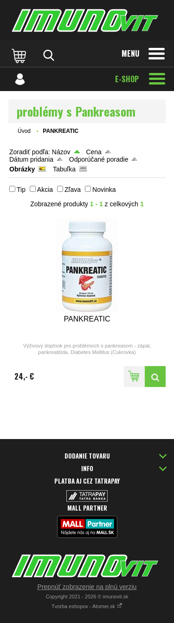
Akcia (45, 189)
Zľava (72, 189)
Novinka (104, 189)
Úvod (24, 131)
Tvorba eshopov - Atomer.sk (87, 606)
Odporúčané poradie (99, 159)
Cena (93, 152)
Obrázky (22, 169)
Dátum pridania (31, 159)
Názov (61, 152)
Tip (21, 189)
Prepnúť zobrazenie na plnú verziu (87, 586)
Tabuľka (64, 169)
